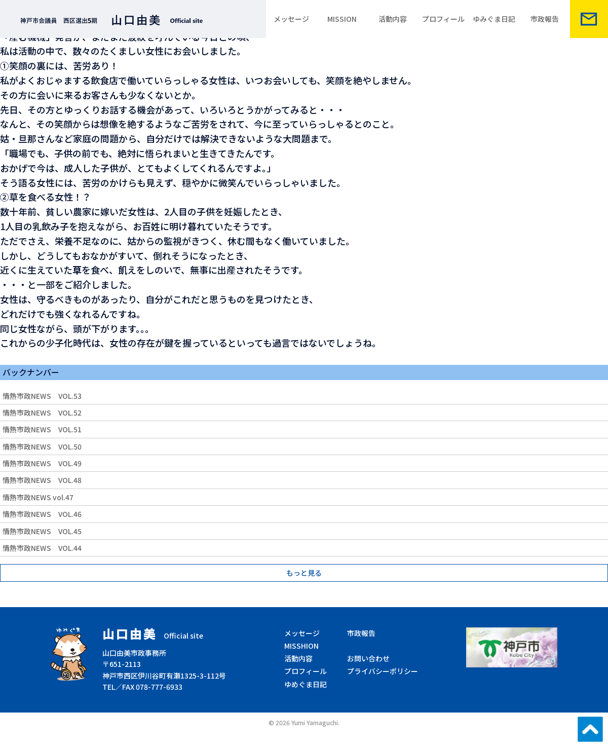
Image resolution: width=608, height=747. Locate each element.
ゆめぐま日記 (305, 684)
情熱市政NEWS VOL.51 (42, 429)
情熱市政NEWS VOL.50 (42, 446)
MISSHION (301, 646)
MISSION (342, 19)
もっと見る (304, 573)
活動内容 (392, 19)
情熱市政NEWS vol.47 (38, 497)
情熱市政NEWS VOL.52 (42, 412)
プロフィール (443, 19)
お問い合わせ (368, 658)
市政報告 (544, 19)
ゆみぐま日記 (494, 19)
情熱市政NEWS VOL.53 (42, 396)
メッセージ (291, 19)
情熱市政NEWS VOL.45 (42, 531)
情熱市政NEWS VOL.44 (42, 548)
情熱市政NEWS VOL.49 (42, 463)
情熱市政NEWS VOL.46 (42, 514)
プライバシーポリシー (382, 671)
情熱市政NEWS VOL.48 (42, 480)
